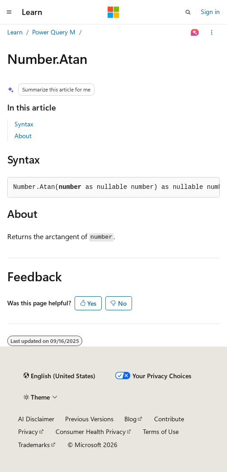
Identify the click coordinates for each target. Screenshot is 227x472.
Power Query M (54, 32)
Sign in (210, 11)
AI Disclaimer (36, 418)
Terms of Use (161, 431)
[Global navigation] (9, 12)
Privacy (28, 431)
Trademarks (34, 444)
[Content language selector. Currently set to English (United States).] (59, 376)
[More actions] (212, 32)
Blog (130, 418)
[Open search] (188, 12)
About (23, 135)
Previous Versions (89, 418)
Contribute (169, 418)
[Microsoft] (113, 12)
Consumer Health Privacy (91, 431)
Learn (15, 32)
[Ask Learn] (195, 32)
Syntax (23, 124)
